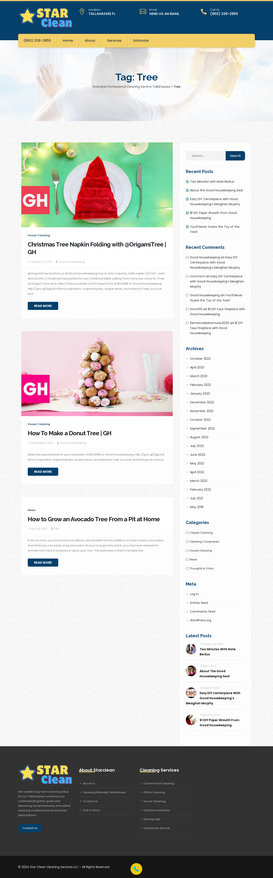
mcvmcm (197, 276)
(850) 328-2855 (37, 40)
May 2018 (196, 507)
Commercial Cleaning (159, 783)
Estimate (141, 40)
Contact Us (30, 828)
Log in (194, 594)
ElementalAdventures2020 (209, 323)
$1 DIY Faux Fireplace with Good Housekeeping (216, 328)
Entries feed (199, 603)
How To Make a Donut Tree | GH (69, 433)
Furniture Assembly (157, 810)
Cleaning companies (204, 542)
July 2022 (197, 446)
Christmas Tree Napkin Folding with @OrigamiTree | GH (97, 248)
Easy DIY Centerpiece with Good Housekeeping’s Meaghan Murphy (215, 262)
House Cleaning (155, 801)
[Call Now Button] (136, 869)
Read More (43, 306)
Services (114, 40)
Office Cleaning (154, 792)
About (90, 40)
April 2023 (197, 367)
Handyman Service (157, 828)
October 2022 (200, 420)
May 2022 (197, 463)
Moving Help (152, 819)
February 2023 (200, 385)
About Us (89, 783)
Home (68, 40)
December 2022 (202, 402)
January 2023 (200, 393)
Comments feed (202, 611)
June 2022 (197, 455)
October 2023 (200, 359)
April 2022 (197, 472)
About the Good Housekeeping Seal (216, 190)
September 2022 (202, 428)
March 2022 (198, 481)
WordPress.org (200, 620)
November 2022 (201, 411)
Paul (56, 528)
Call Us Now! (91, 810)
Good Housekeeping (71, 262)
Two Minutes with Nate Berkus (212, 181)
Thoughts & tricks (202, 568)
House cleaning (39, 235)
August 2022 (199, 437)
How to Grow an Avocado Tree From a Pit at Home (94, 519)
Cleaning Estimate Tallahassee (104, 792)
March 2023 (198, 376)
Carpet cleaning (201, 533)
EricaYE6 (196, 309)
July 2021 (196, 498)
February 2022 (200, 489)
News (31, 510)
